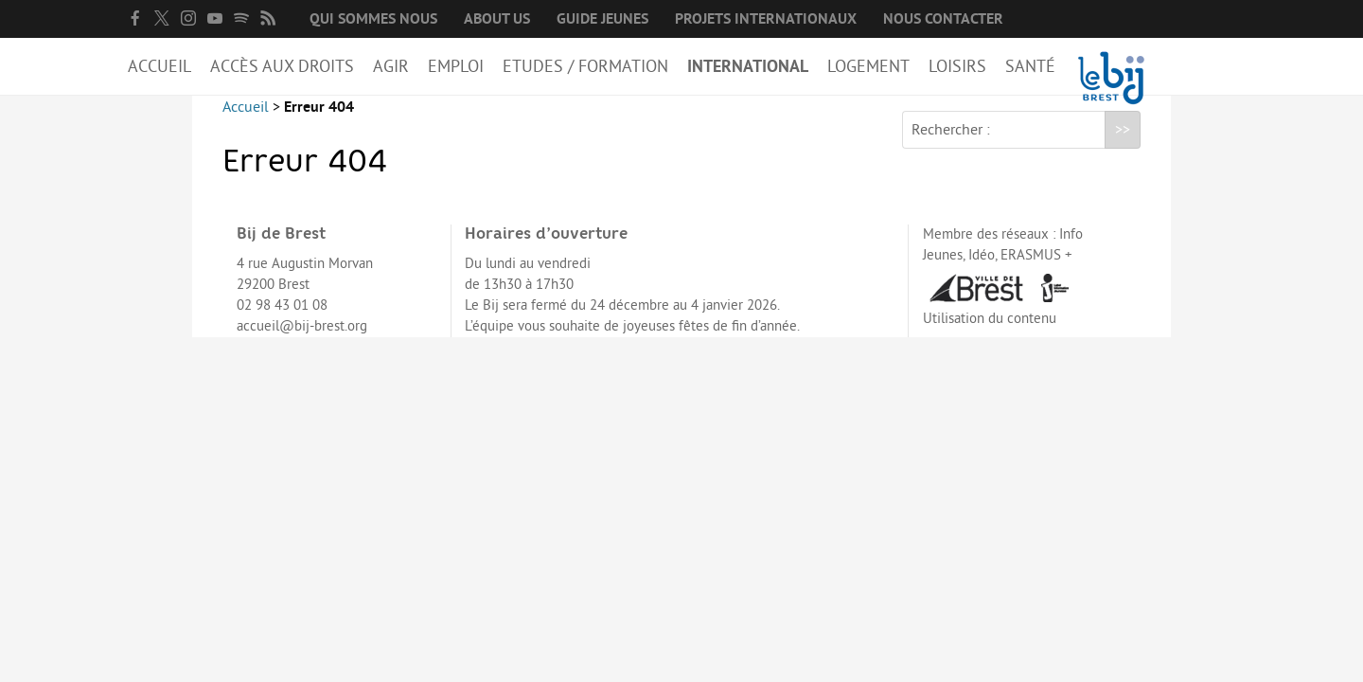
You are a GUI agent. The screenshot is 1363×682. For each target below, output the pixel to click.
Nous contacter (943, 18)
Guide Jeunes (602, 18)
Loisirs (957, 66)
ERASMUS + (1036, 270)
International (747, 66)
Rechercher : (951, 145)
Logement (868, 66)
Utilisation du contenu (989, 334)
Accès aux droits (282, 66)
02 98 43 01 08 (282, 321)
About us (497, 18)
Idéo (981, 270)
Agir (391, 66)
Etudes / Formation (585, 66)
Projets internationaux (766, 18)
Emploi (456, 66)
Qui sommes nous (373, 18)
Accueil (159, 66)
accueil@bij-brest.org (302, 341)
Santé (1030, 66)
